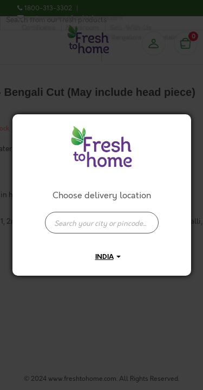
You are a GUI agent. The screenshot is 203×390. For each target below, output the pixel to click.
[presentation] (102, 222)
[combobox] (102, 217)
